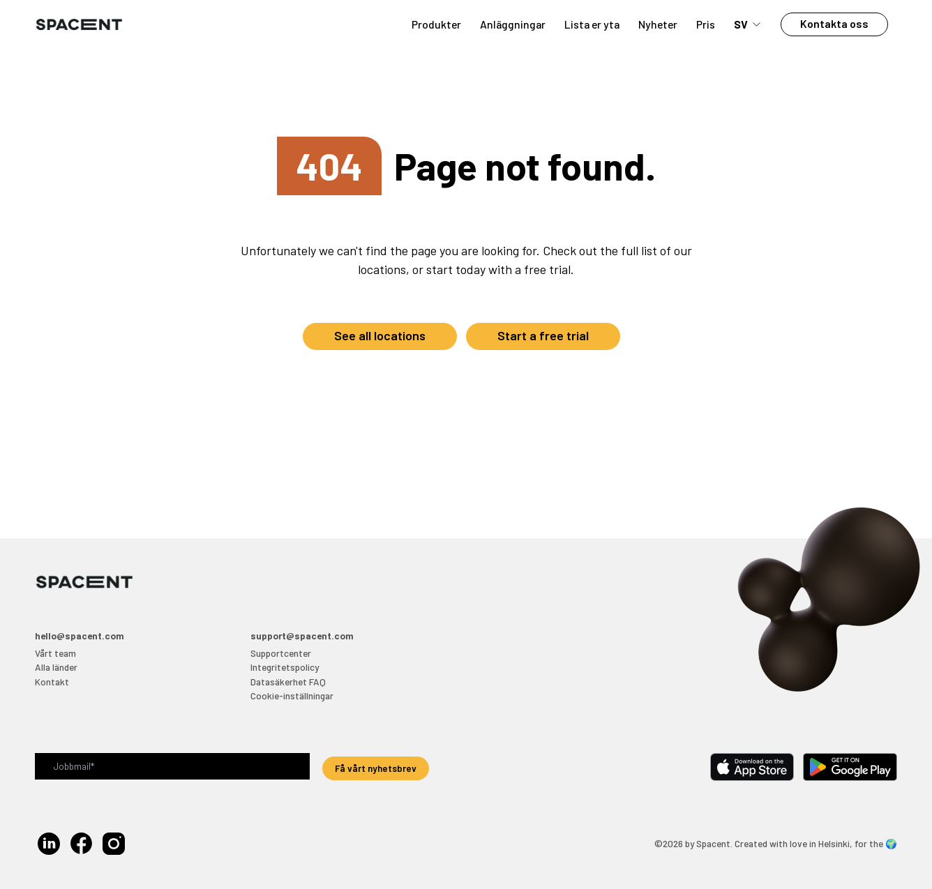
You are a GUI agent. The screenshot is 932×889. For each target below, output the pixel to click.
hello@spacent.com (79, 635)
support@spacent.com (302, 635)
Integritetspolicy (284, 667)
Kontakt (52, 681)
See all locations (380, 335)
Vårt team (55, 653)
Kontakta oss (834, 23)
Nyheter (657, 24)
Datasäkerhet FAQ (288, 681)
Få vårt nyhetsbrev (375, 768)
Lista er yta (591, 24)
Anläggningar (513, 24)
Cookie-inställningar (291, 695)
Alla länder (56, 667)
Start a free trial (543, 335)
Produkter (436, 24)
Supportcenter (280, 653)
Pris (705, 24)
